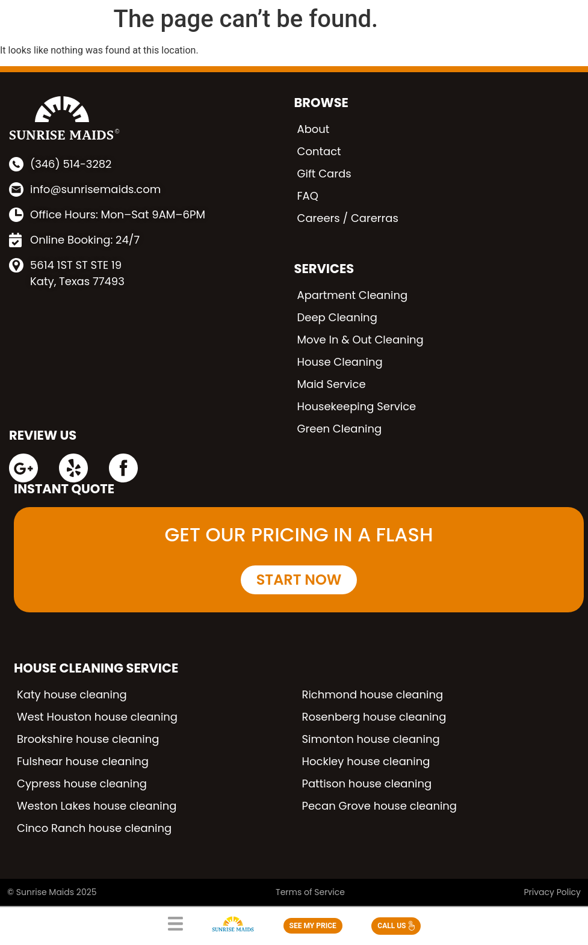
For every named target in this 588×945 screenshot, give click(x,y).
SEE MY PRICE (312, 926)
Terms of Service (310, 892)
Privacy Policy (552, 892)
